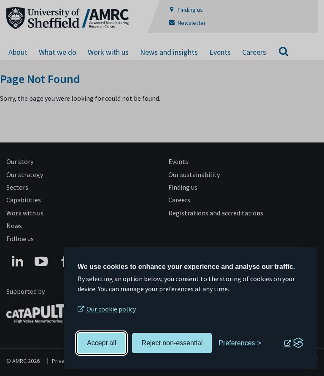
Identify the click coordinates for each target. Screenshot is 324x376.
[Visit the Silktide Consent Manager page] (294, 343)
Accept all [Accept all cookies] (101, 342)
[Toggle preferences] (240, 343)
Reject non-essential (171, 342)
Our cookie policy (111, 309)
